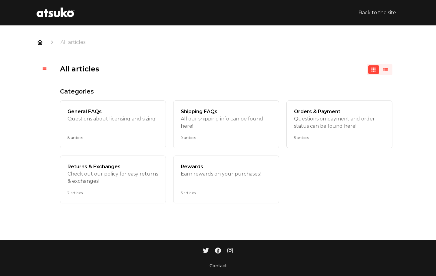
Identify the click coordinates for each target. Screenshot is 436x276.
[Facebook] (218, 251)
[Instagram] (230, 251)
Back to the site (377, 12)
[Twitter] (206, 251)
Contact (218, 265)
